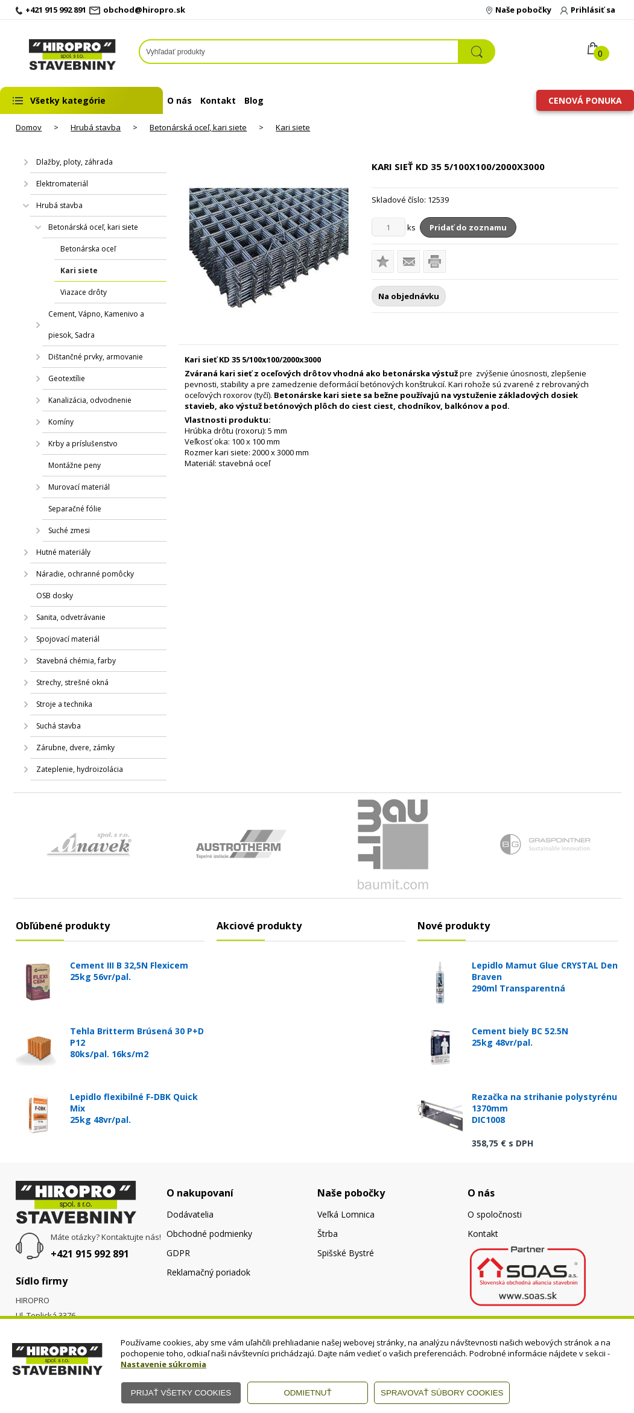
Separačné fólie (74, 509)
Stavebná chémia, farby (76, 661)
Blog (254, 100)
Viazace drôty (83, 292)
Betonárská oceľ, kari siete (198, 127)
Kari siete (293, 127)
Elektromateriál (62, 184)
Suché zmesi (69, 530)
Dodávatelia (190, 1214)
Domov (29, 127)
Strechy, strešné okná (72, 682)
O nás (179, 100)
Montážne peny (74, 465)
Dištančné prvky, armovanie (95, 357)
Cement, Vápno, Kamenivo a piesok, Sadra (96, 324)
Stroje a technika (64, 704)
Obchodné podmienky (209, 1233)
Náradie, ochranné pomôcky (85, 574)
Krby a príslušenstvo (83, 443)
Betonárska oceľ (88, 249)
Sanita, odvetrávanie (71, 617)
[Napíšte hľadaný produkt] (299, 51)
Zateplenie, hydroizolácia (79, 769)
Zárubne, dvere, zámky (75, 747)
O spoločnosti (495, 1214)
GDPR (178, 1253)
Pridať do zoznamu (468, 227)
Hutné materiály (63, 552)
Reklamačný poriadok (208, 1272)
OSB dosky (54, 595)
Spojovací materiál (68, 639)
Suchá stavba (58, 726)
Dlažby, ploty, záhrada (74, 162)
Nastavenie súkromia (163, 1364)
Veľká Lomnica (346, 1214)
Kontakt (218, 100)
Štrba (327, 1233)
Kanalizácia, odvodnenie (90, 400)
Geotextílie (66, 378)
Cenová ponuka (585, 100)
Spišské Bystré (345, 1253)
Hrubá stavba (96, 127)
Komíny (61, 422)
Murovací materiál (79, 487)
